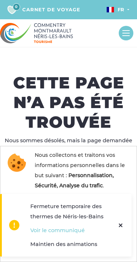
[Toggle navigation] (126, 33)
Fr (115, 9)
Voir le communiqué (57, 230)
